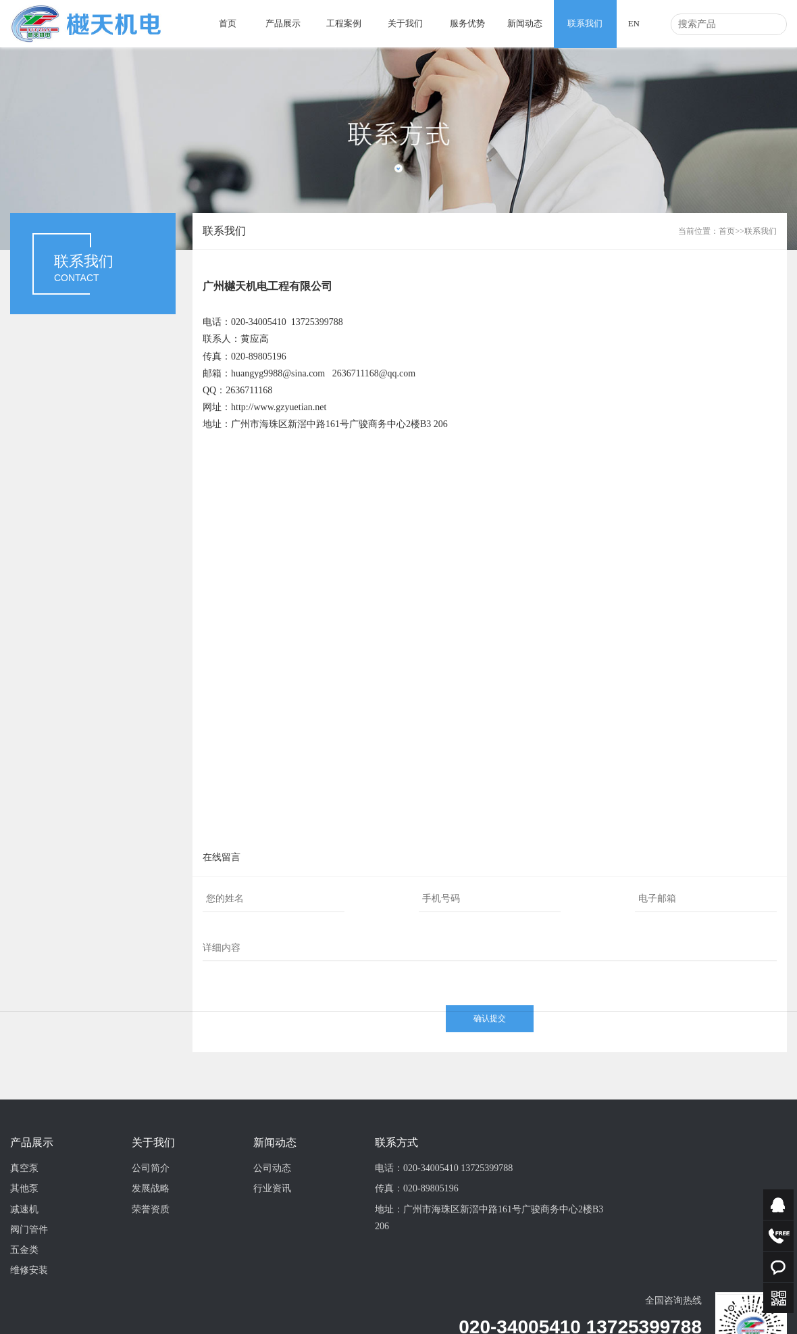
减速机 (24, 1268)
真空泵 (24, 1227)
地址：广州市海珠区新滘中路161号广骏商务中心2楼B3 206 (489, 1276)
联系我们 (584, 23)
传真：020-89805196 (417, 1247)
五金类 (24, 1309)
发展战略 (151, 1247)
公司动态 (272, 1227)
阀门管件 (29, 1288)
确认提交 (489, 1057)
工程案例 (343, 23)
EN (634, 23)
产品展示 (283, 23)
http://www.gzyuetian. (273, 407)
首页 (227, 23)
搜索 (773, 24)
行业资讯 (272, 1247)
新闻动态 (524, 23)
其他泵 (24, 1247)
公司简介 (151, 1227)
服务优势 (467, 23)
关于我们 (405, 23)
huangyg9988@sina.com (278, 373)
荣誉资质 (151, 1268)
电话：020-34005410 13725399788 (444, 1227)
